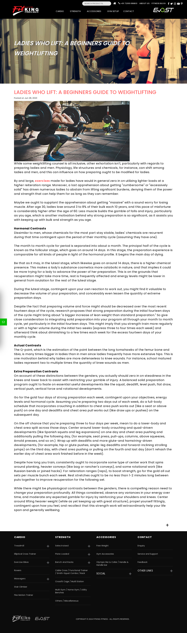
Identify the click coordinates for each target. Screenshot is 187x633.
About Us (144, 3)
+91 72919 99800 (129, 3)
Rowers (17, 570)
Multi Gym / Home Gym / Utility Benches (71, 591)
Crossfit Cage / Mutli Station (69, 581)
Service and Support (148, 553)
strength (62, 537)
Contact (129, 11)
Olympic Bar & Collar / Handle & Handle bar (112, 563)
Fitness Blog (159, 3)
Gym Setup (113, 11)
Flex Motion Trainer (23, 595)
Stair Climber (20, 586)
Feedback (142, 562)
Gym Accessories (105, 553)
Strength (76, 11)
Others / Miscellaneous (66, 600)
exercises (42, 181)
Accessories (95, 11)
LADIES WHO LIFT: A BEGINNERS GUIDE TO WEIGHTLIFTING (85, 92)
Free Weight (102, 545)
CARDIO (19, 537)
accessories (106, 537)
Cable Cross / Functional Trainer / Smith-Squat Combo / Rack (71, 572)
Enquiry (141, 545)
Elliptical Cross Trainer (25, 553)
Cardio (61, 11)
